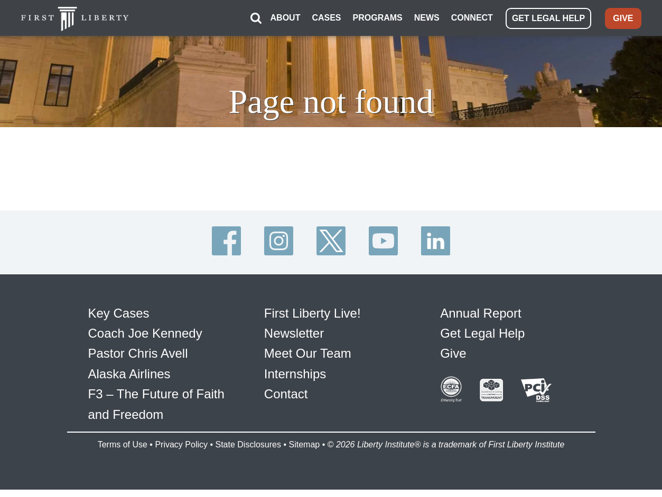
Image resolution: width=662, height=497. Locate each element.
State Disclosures (248, 444)
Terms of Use (122, 444)
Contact (286, 394)
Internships (295, 374)
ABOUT (286, 17)
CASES (326, 17)
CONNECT (472, 17)
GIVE (623, 18)
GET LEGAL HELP (548, 18)
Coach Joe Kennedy (145, 333)
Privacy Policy (181, 444)
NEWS (427, 17)
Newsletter (294, 333)
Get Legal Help (482, 333)
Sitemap (304, 444)
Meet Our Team (307, 353)
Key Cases (119, 313)
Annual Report (480, 313)
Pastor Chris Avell (138, 353)
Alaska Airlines (129, 374)
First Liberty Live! (312, 313)
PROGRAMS (378, 17)
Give (453, 353)
